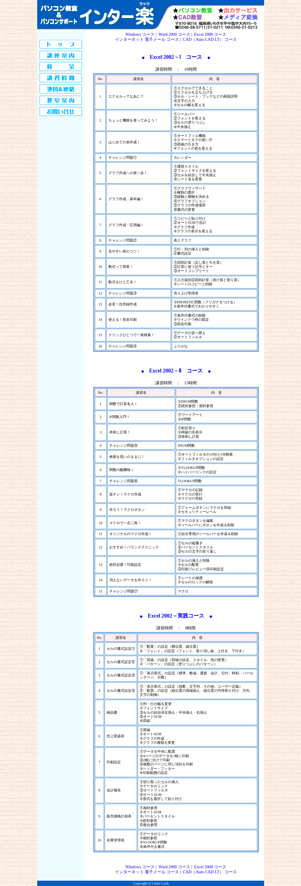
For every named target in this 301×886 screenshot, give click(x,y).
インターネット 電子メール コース (147, 39)
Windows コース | (141, 34)
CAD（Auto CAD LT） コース (210, 39)
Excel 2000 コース (210, 34)
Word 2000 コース (174, 34)
